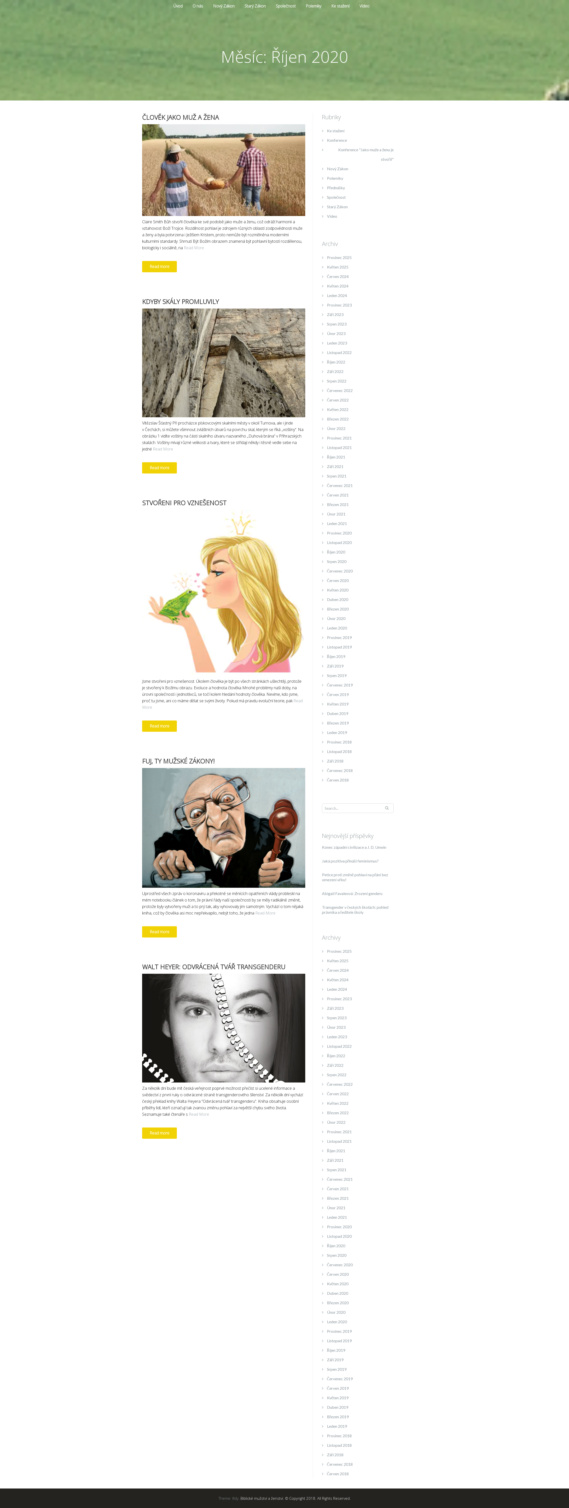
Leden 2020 (337, 628)
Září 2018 (335, 760)
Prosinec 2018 (339, 742)
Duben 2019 (337, 713)
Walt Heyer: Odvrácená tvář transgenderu (213, 966)
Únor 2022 (336, 428)
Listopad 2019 (339, 646)
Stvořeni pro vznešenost (184, 502)
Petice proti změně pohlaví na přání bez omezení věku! (355, 877)
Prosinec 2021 (339, 438)
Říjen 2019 (336, 656)
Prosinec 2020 (339, 532)
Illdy (235, 1498)
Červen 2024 (338, 276)
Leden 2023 (337, 342)
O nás (198, 6)
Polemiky (313, 6)
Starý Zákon (255, 6)
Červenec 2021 (340, 485)
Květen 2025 (337, 266)
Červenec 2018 (340, 770)
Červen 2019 (338, 694)
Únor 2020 (336, 618)
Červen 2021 (338, 494)
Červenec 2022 (340, 390)
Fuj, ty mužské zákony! (178, 761)
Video (364, 6)
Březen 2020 (338, 608)
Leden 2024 (337, 295)
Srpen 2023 (336, 324)
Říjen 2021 (336, 456)
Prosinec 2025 (339, 257)
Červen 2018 (338, 780)
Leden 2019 (337, 732)
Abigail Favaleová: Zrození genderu (352, 893)
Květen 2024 (337, 286)
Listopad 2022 (339, 352)
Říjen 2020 (336, 552)
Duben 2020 (337, 599)
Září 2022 (335, 371)
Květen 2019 (337, 704)
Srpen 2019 (336, 675)
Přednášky (336, 187)
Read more (159, 266)
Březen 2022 (338, 418)
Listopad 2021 (339, 447)
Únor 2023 (336, 333)
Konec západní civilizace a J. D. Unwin (354, 847)
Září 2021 (335, 466)
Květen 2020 (337, 590)
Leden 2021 (337, 523)
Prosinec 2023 (339, 304)
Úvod (178, 6)
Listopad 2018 (339, 751)
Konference (337, 140)
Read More (194, 247)
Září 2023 (335, 314)
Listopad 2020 (339, 542)
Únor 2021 (336, 514)
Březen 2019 (338, 722)
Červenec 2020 (340, 570)
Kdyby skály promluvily (180, 301)
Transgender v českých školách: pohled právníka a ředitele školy (355, 909)
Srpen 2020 (336, 561)
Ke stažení (340, 6)
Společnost (286, 6)
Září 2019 (335, 666)
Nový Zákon (224, 6)
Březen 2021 (338, 504)
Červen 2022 (338, 400)
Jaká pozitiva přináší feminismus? (350, 860)
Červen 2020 (338, 580)
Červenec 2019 (340, 684)
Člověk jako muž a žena (180, 117)
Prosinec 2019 (339, 637)
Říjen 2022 (336, 362)
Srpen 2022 (336, 380)
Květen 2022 (337, 409)
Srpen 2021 (336, 476)
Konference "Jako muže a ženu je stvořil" (366, 154)
